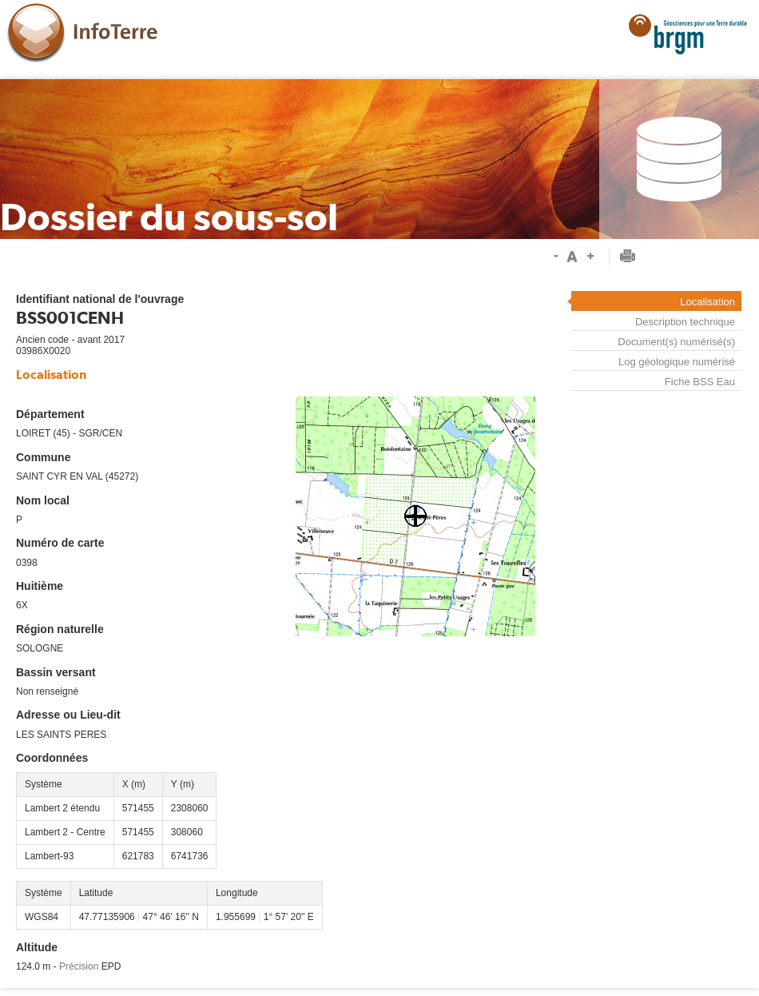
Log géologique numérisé (676, 362)
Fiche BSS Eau (700, 382)
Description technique (685, 322)
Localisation (707, 302)
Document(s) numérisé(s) (676, 342)
